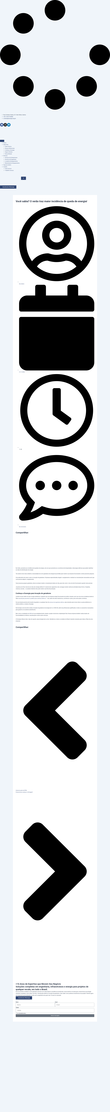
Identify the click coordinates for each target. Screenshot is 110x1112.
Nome (17, 1002)
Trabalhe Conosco (9, 170)
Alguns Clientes (9, 152)
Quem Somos (8, 146)
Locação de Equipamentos (11, 161)
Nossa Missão (8, 153)
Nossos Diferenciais (10, 148)
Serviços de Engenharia (11, 159)
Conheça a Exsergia (10, 150)
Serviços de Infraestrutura (11, 157)
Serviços (5, 155)
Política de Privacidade (31, 1013)
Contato (5, 166)
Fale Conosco (8, 168)
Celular (17, 1007)
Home (4, 142)
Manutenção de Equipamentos (12, 163)
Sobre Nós (6, 144)
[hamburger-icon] (2, 141)
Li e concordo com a (26, 1013)
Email (56, 1002)
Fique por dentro (7, 165)
